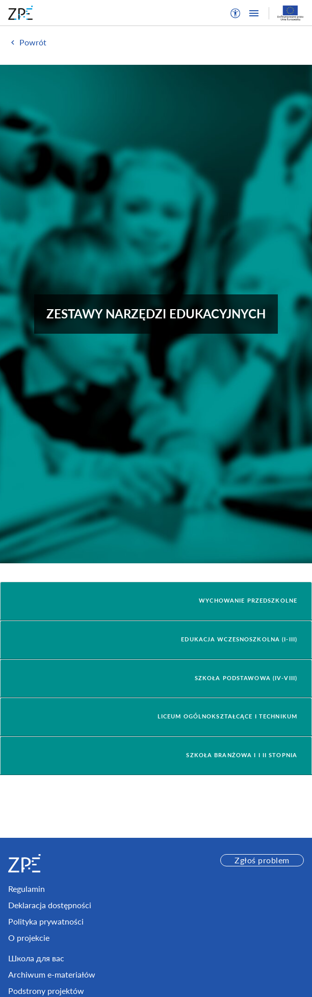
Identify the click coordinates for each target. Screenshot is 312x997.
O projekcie (28, 937)
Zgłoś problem (262, 860)
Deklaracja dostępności (49, 905)
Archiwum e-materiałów (51, 974)
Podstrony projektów (46, 990)
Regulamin (26, 888)
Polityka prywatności (46, 921)
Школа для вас (36, 958)
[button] (235, 13)
